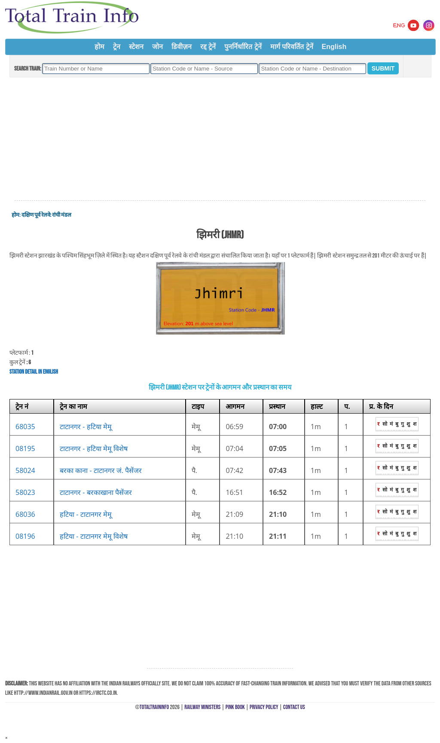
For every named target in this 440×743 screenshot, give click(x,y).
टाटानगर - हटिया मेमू (86, 426)
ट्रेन (116, 46)
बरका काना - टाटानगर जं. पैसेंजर (101, 470)
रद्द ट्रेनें (208, 46)
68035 (25, 426)
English (334, 46)
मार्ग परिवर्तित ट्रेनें (291, 46)
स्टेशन (136, 46)
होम (99, 46)
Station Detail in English (33, 371)
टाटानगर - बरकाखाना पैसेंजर (96, 492)
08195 (25, 448)
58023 (25, 492)
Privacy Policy (264, 707)
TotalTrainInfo (154, 707)
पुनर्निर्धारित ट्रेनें (242, 46)
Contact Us (294, 707)
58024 (25, 470)
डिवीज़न (181, 46)
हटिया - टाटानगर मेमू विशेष (94, 536)
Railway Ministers (202, 707)
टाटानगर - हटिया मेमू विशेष (94, 448)
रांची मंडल (61, 215)
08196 (25, 536)
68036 (25, 514)
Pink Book (235, 707)
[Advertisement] (220, 139)
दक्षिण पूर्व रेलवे (35, 215)
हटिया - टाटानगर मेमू (86, 514)
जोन (157, 46)
